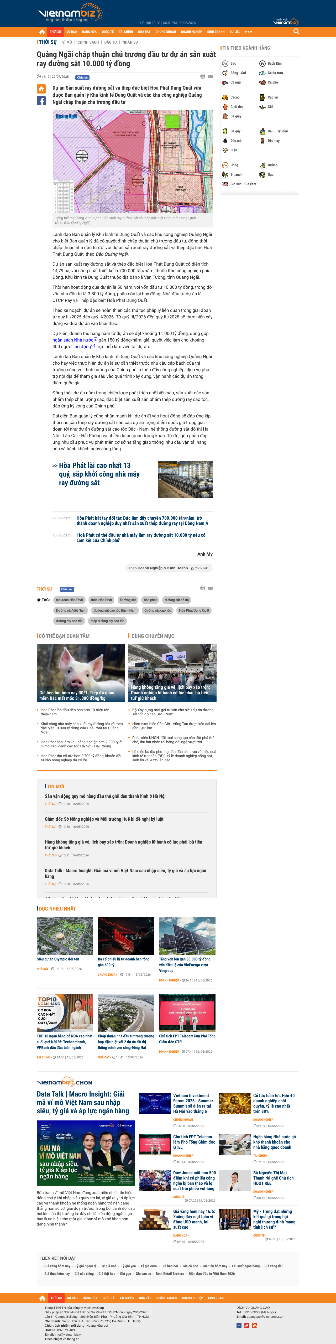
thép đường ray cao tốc (107, 620)
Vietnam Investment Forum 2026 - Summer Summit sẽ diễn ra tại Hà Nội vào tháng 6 (193, 1103)
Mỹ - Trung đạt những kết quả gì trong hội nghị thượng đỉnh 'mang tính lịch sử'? (274, 1219)
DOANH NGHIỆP (191, 32)
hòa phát (150, 599)
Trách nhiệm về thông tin (62, 1339)
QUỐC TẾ (108, 32)
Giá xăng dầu (273, 1266)
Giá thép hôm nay (57, 1274)
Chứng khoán (108, 974)
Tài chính (43, 1057)
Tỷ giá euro (148, 1266)
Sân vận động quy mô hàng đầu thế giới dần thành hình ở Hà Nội (105, 796)
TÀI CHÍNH (126, 32)
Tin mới (55, 786)
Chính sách (88, 42)
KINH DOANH (216, 32)
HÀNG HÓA (89, 32)
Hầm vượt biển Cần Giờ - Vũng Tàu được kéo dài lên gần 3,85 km (174, 726)
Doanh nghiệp (169, 980)
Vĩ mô (67, 42)
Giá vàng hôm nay (57, 1266)
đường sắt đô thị (177, 599)
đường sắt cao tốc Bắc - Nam (115, 610)
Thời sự (48, 42)
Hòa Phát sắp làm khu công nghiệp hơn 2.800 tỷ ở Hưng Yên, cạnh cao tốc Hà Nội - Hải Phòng (81, 744)
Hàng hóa (180, 1235)
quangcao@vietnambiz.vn (265, 1317)
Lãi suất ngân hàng (246, 1266)
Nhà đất (43, 969)
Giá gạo (125, 1274)
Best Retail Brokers (170, 1274)
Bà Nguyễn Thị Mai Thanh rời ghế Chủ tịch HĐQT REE (273, 1178)
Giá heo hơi (169, 1266)
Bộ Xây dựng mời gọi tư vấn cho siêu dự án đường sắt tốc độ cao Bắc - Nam (172, 712)
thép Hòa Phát (101, 599)
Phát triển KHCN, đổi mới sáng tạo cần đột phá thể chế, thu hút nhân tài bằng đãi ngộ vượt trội (173, 740)
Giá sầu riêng (84, 1274)
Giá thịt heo (106, 1274)
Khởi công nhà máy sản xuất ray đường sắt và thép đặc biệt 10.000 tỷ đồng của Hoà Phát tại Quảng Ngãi (82, 728)
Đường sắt (128, 599)
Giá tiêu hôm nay (215, 1266)
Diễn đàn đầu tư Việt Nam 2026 (212, 1274)
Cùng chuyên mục (153, 636)
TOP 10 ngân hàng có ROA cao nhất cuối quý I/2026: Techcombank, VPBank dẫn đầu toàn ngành (64, 1042)
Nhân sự (130, 42)
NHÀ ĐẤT (144, 32)
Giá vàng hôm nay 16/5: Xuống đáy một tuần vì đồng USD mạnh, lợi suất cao (194, 1219)
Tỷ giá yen (128, 1266)
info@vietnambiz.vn (68, 1334)
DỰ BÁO (71, 32)
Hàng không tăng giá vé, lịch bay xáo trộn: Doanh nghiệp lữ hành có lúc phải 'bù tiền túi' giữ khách (170, 693)
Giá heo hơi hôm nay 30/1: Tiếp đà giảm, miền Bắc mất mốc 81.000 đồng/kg (77, 695)
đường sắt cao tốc (157, 610)
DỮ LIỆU (235, 32)
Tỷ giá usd (108, 1266)
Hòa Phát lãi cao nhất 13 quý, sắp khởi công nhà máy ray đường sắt (99, 474)
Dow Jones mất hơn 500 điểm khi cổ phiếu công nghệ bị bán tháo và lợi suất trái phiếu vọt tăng (194, 1180)
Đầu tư (110, 42)
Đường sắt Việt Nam (70, 610)
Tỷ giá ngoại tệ (86, 1266)
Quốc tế (179, 1197)
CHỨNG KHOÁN (166, 32)
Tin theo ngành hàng (246, 48)
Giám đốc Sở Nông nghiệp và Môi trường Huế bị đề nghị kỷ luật (104, 819)
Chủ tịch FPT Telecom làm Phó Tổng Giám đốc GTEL (187, 1039)
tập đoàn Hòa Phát (69, 599)
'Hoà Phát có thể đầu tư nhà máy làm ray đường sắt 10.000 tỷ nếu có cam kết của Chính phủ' (141, 538)
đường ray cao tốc (69, 620)
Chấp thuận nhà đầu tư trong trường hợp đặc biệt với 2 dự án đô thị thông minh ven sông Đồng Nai (126, 1042)
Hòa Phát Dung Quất (194, 610)
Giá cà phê (190, 1266)
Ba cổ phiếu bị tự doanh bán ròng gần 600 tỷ (124, 962)
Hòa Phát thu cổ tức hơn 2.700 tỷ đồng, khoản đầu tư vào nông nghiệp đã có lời (81, 758)
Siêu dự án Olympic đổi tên (58, 959)
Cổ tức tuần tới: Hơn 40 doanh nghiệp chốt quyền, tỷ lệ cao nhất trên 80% (274, 1103)
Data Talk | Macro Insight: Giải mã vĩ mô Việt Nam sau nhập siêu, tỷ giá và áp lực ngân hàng (125, 873)
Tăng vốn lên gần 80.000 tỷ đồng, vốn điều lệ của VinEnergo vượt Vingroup (185, 965)
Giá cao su (143, 1274)
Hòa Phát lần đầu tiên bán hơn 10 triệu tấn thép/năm (75, 712)
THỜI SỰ (55, 32)
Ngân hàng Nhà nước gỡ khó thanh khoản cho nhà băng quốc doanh (274, 1142)
